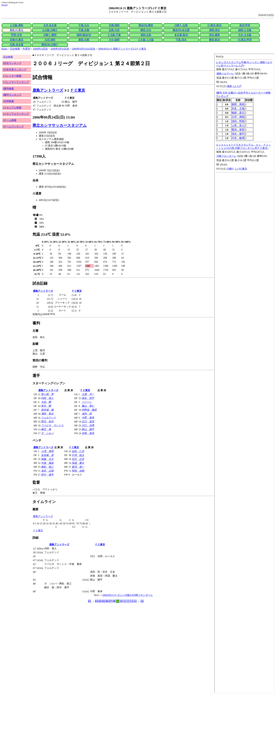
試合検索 (15, 48)
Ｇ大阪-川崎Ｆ (50, 30)
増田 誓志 (47, 413)
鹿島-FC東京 (17, 30)
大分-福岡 (114, 39)
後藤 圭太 (47, 459)
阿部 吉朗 (78, 470)
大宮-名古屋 (50, 25)
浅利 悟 (87, 413)
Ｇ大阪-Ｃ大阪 (146, 39)
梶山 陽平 (88, 429)
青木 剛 (46, 406)
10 (121, 601)
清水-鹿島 (214, 35)
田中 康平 (47, 474)
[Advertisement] (95, 718)
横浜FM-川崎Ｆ (49, 44)
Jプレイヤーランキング (16, 82)
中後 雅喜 (47, 463)
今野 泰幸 (88, 417)
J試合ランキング (12, 63)
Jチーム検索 (9, 120)
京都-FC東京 (17, 39)
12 (128, 601)
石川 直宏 (88, 421)
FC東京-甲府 (245, 39)
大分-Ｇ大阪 (244, 35)
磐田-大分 (145, 30)
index (244, 373)
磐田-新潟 (214, 39)
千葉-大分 (83, 25)
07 (110, 601)
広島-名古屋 (16, 44)
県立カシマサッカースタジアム (59, 125)
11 (124, 601)
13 (131, 601)
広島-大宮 (114, 30)
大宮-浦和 (50, 39)
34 (142, 601)
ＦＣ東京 (77, 90)
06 (107, 601)
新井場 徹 (47, 409)
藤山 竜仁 (88, 406)
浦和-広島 (145, 35)
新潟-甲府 (244, 25)
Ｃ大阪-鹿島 (16, 25)
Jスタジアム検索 (12, 107)
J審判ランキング (12, 94)
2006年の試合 (40, 48)
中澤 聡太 (78, 455)
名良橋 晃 (47, 455)
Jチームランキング (13, 126)
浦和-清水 (214, 30)
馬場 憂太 (78, 463)
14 (135, 601)
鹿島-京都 (83, 39)
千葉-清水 (181, 39)
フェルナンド (48, 417)
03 (96, 601)
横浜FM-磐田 (146, 25)
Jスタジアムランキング (16, 113)
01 (89, 601)
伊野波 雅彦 (89, 409)
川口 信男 (88, 425)
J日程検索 (8, 101)
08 (114, 601)
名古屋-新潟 (181, 35)
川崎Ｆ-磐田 (50, 35)
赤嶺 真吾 (88, 433)
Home (4, 5)
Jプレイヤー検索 (12, 76)
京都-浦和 (114, 25)
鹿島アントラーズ (47, 90)
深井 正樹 (47, 470)
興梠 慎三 (47, 467)
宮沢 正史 (78, 459)
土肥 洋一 (88, 394)
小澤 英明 (47, 451)
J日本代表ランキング (14, 69)
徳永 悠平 (88, 398)
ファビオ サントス (52, 425)
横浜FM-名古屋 (181, 30)
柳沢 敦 (46, 429)
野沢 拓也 (47, 421)
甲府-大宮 (16, 35)
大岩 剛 (46, 402)
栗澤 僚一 (78, 467)
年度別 (26, 48)
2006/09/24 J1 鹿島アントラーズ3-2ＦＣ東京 (122, 48)
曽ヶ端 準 (47, 394)
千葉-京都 (83, 30)
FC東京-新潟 (214, 25)
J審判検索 (8, 88)
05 (103, 601)
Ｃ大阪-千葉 (114, 35)
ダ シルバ (47, 433)
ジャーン (87, 402)
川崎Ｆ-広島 (181, 25)
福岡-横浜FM (84, 35)
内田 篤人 (47, 398)
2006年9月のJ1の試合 (83, 48)
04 (100, 601)
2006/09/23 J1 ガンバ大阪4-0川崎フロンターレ (127, 595)
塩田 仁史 (78, 451)
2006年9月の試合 (59, 48)
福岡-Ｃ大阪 (244, 30)
